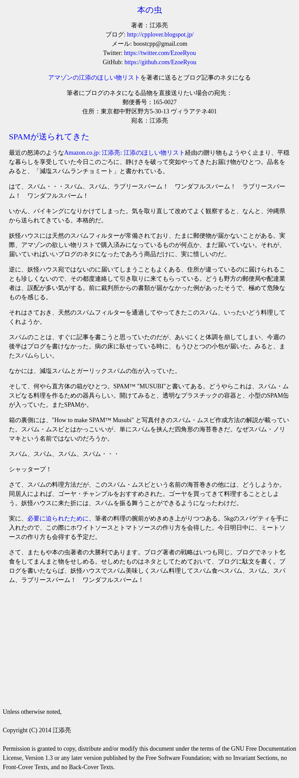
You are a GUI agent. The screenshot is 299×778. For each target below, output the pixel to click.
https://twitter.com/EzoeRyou (160, 53)
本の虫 (149, 9)
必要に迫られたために (58, 518)
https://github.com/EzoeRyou (160, 62)
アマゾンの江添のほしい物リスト (94, 77)
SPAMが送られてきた (49, 136)
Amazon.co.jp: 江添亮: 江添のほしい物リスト (124, 152)
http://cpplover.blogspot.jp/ (160, 34)
